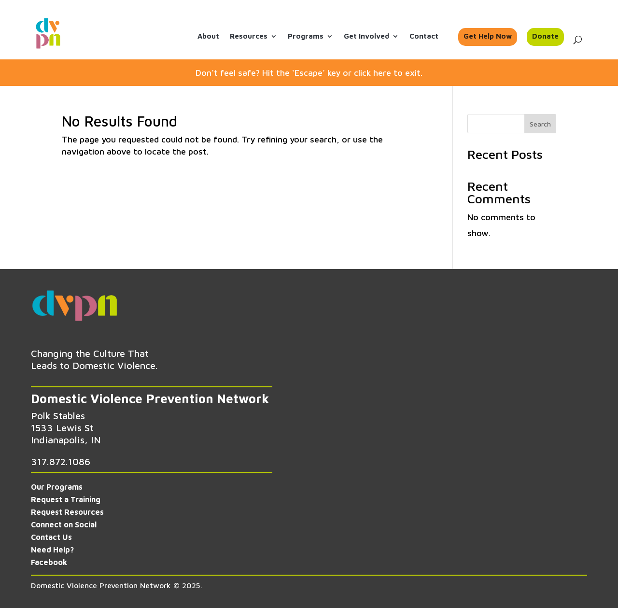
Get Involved (366, 36)
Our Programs (57, 486)
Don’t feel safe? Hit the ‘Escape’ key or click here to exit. (309, 73)
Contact (423, 36)
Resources (248, 36)
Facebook (49, 562)
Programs (305, 36)
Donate (545, 36)
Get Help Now (488, 36)
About (208, 36)
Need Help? (52, 549)
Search (540, 124)
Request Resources (67, 512)
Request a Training (65, 499)
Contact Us (51, 537)
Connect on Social (64, 524)
